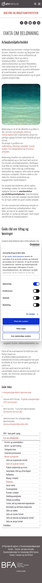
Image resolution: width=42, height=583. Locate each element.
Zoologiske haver (22, 449)
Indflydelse (23, 474)
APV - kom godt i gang (21, 433)
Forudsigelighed (23, 489)
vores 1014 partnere (15, 256)
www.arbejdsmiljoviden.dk (15, 424)
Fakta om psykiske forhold (23, 463)
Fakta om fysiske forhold (23, 514)
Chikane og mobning (23, 499)
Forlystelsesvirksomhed (22, 453)
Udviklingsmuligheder (23, 496)
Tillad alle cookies (21, 321)
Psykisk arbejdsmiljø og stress (23, 467)
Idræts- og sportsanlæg (22, 445)
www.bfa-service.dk (13, 412)
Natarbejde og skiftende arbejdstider (23, 507)
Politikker (21, 525)
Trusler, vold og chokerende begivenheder (23, 503)
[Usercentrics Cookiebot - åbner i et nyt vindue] (29, 244)
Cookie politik (21, 571)
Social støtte (23, 485)
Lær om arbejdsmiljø (21, 437)
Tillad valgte (21, 329)
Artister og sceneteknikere (22, 442)
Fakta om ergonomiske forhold (23, 460)
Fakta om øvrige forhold (23, 521)
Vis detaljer (30, 314)
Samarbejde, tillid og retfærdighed (23, 471)
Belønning (23, 481)
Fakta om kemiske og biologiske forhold (23, 517)
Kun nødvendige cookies (21, 336)
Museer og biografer (22, 456)
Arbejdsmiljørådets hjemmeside (17, 392)
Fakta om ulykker (23, 510)
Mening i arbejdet (23, 478)
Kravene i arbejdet (23, 492)
